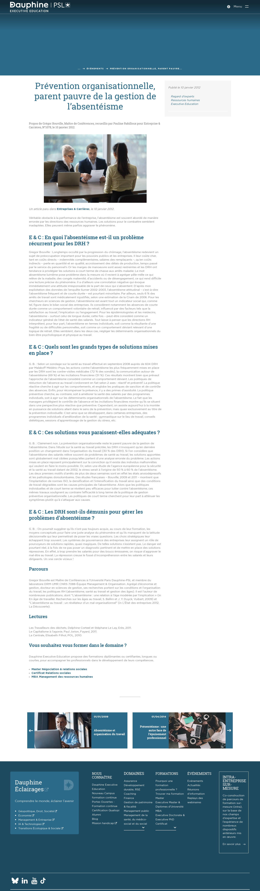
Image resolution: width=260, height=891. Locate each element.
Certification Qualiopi (105, 810)
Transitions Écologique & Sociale (39, 828)
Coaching (130, 794)
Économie (24, 815)
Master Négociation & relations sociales (59, 669)
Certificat (161, 824)
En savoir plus (231, 844)
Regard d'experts (182, 96)
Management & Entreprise (34, 820)
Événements (95, 69)
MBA (159, 811)
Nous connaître (102, 775)
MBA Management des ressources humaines (62, 676)
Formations (167, 773)
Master (160, 798)
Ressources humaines (185, 100)
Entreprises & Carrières (73, 209)
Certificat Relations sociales (51, 673)
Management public (136, 811)
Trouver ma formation (170, 794)
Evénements (195, 781)
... (79, 69)
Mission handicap (103, 823)
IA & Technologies (29, 824)
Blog (95, 819)
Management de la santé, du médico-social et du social (136, 819)
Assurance (130, 781)
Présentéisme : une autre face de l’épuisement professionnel (153, 732)
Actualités (193, 785)
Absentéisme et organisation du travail (109, 732)
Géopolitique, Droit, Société (36, 811)
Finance (129, 798)
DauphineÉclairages (29, 785)
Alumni (96, 814)
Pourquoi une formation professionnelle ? (166, 785)
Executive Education (184, 104)
